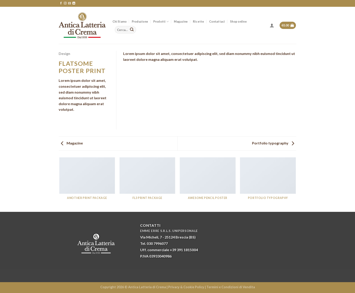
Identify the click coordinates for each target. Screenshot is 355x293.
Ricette (198, 21)
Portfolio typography (273, 143)
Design (64, 53)
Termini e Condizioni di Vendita (230, 287)
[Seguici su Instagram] (65, 3)
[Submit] (132, 30)
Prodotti (161, 21)
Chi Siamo (120, 21)
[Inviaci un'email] (69, 3)
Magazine (181, 21)
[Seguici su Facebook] (61, 3)
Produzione (140, 21)
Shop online (238, 21)
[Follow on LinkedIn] (73, 3)
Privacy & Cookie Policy (186, 287)
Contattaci (217, 21)
